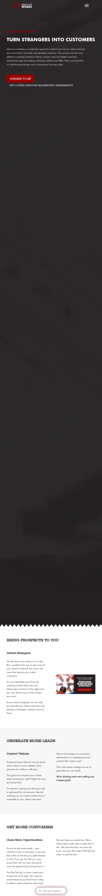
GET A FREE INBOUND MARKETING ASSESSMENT (41, 86)
